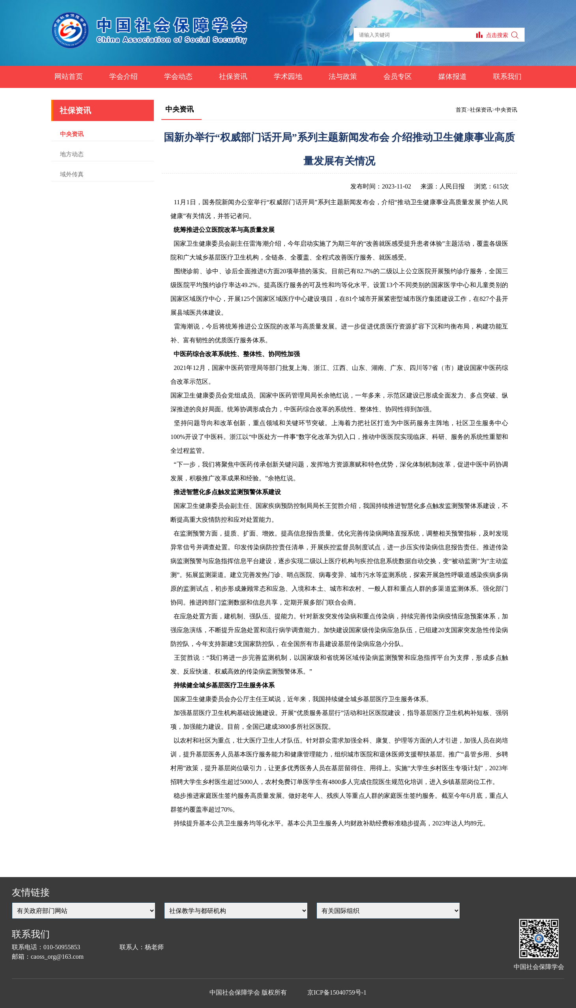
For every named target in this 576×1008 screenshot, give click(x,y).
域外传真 (72, 174)
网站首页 (68, 76)
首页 (461, 110)
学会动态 (178, 76)
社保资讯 (233, 76)
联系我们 (507, 76)
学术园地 (288, 76)
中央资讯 (72, 134)
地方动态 (72, 154)
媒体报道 (452, 76)
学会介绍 (123, 76)
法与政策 (343, 76)
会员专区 (397, 76)
